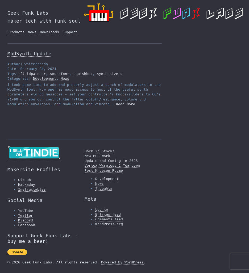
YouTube (25, 211)
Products (15, 32)
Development (44, 79)
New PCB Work (97, 156)
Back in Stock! (99, 151)
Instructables (32, 189)
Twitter (25, 215)
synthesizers (109, 74)
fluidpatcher (33, 74)
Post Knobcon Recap (104, 171)
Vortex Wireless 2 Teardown (112, 165)
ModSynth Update (29, 53)
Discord (25, 220)
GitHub (24, 180)
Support (70, 32)
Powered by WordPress (122, 262)
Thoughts (103, 188)
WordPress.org (109, 224)
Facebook (26, 225)
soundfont (59, 74)
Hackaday (26, 185)
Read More (125, 104)
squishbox (83, 74)
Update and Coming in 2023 (111, 161)
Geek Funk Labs (27, 13)
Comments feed (109, 219)
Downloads (49, 32)
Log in (101, 209)
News (32, 32)
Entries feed (108, 214)
